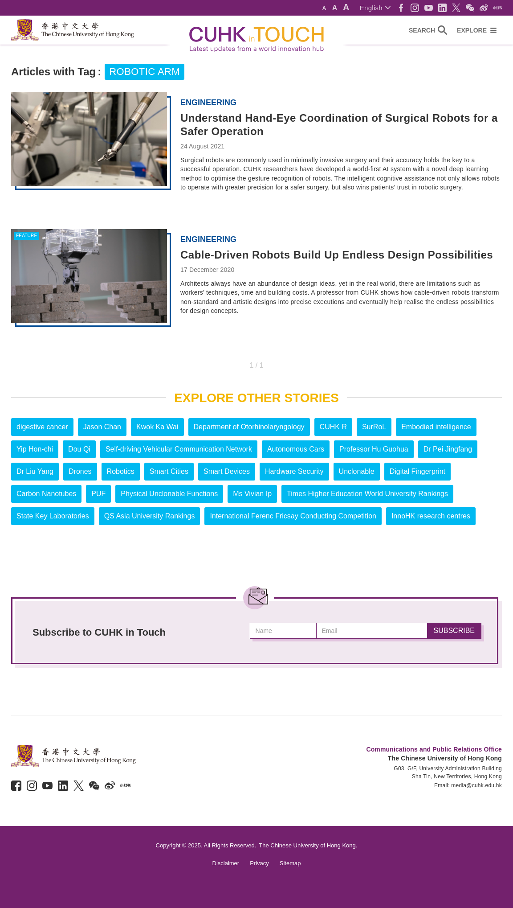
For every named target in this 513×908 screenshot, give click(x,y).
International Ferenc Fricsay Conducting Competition (293, 516)
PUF (98, 493)
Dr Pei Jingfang (447, 449)
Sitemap (290, 863)
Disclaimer (226, 863)
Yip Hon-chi (34, 449)
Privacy (259, 863)
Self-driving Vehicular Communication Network (179, 449)
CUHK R (333, 427)
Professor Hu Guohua (373, 449)
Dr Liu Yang (34, 471)
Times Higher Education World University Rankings (367, 493)
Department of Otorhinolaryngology (249, 427)
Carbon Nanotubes (46, 493)
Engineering (208, 103)
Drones (80, 471)
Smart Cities (169, 471)
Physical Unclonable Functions (169, 493)
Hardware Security (294, 471)
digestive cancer (42, 427)
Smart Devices (227, 471)
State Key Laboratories (52, 516)
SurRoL (374, 427)
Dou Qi (79, 449)
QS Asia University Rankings (149, 516)
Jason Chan (102, 427)
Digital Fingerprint (417, 471)
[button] (375, 7)
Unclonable (357, 471)
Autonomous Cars (295, 449)
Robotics (120, 471)
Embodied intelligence (436, 427)
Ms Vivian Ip (252, 493)
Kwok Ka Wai (157, 427)
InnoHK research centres (430, 516)
